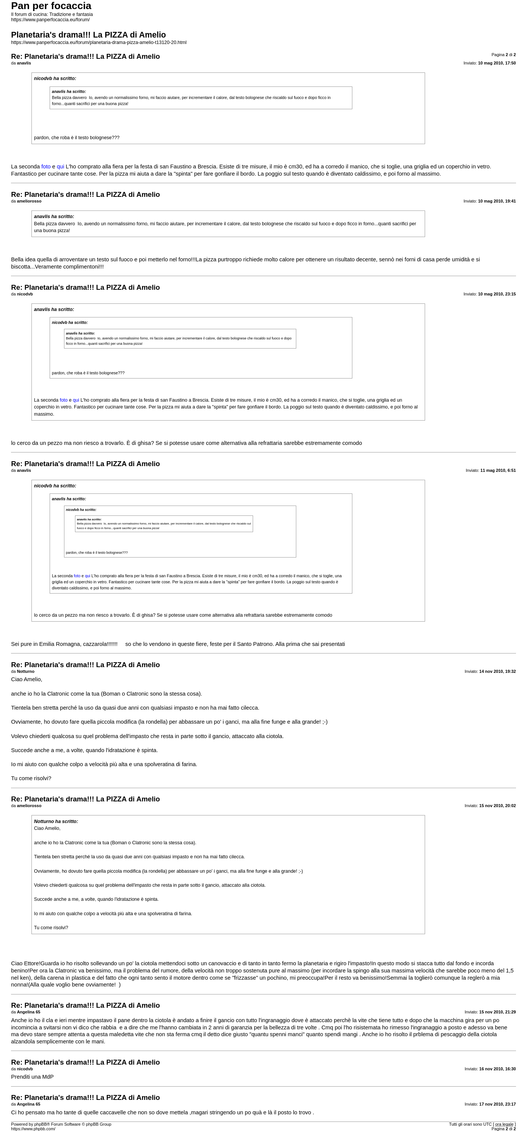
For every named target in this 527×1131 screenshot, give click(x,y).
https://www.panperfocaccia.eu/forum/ (50, 19)
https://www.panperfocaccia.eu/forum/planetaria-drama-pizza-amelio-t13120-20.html (98, 42)
